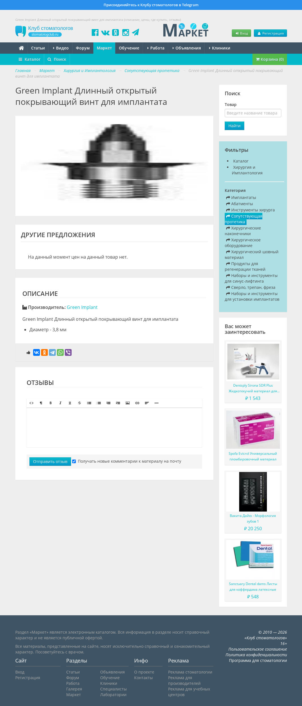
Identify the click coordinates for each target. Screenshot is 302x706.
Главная (23, 70)
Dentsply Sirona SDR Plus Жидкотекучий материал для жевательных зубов (253, 388)
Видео (61, 48)
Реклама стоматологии (190, 672)
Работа (155, 48)
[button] (31, 403)
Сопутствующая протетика (243, 218)
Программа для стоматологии (258, 660)
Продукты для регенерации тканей (245, 266)
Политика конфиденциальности (256, 654)
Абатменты (239, 203)
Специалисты (113, 689)
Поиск (57, 59)
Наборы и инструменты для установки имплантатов (252, 296)
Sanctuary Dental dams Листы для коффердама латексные (253, 586)
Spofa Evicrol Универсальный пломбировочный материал (253, 456)
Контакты (143, 677)
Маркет (104, 48)
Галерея (74, 689)
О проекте (144, 672)
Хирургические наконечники (243, 230)
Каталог (29, 59)
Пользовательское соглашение (257, 649)
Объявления (187, 48)
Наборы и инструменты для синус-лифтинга (251, 278)
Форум (83, 48)
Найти (234, 125)
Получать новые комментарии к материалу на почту (126, 461)
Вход (241, 33)
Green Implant (82, 307)
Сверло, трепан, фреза (250, 287)
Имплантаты (241, 197)
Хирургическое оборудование (243, 242)
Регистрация (270, 33)
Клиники (219, 48)
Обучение (129, 48)
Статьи (38, 48)
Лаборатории (113, 694)
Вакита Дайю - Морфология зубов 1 (253, 518)
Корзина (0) (270, 59)
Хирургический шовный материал (252, 254)
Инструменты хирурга (250, 210)
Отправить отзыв (50, 461)
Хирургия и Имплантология (247, 170)
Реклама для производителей (184, 680)
